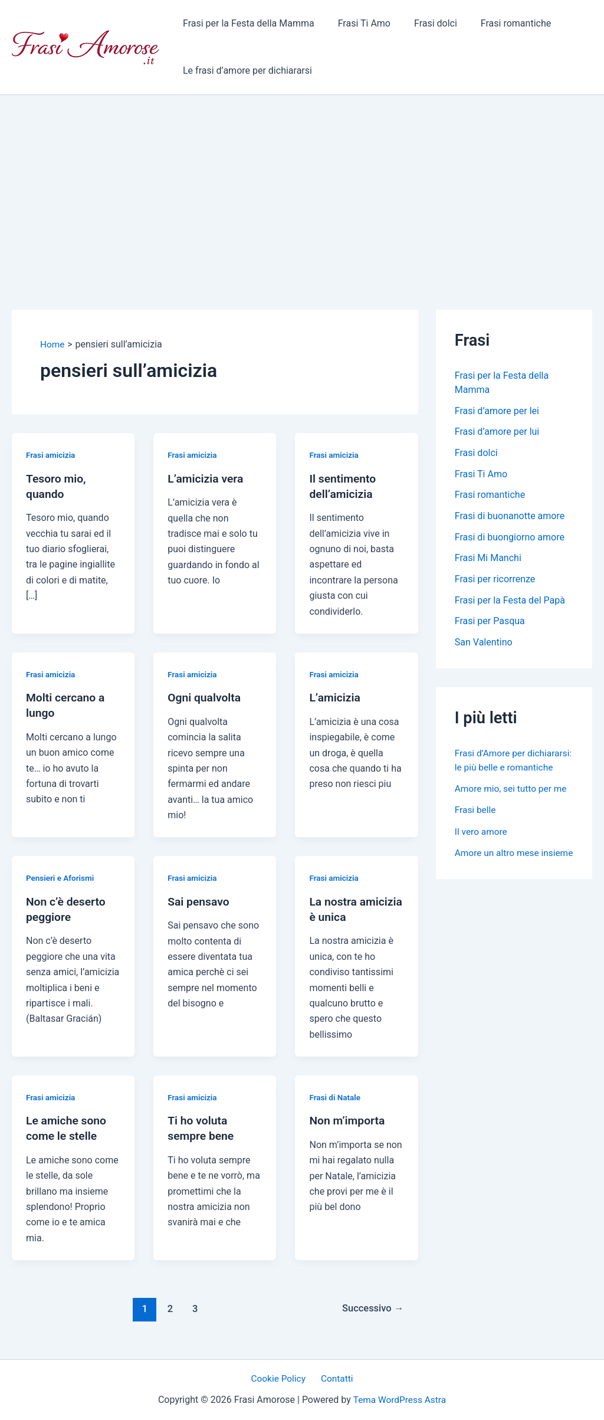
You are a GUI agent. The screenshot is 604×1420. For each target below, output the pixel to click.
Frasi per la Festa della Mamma (246, 23)
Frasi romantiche (499, 23)
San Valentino (484, 644)
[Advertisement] (302, 183)
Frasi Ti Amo (357, 23)
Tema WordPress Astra (400, 1400)
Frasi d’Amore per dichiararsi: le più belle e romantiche (505, 769)
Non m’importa (348, 1120)
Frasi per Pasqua (490, 623)
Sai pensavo (199, 901)
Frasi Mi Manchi (488, 559)
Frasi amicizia (51, 455)
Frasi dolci (423, 23)
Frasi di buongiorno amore (509, 538)
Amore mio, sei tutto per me (513, 805)
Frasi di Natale (335, 1097)
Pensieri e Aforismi (61, 878)
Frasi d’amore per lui (497, 432)
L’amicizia (335, 697)
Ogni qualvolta (206, 697)
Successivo (371, 1308)
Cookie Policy (280, 1379)
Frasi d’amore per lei (497, 411)
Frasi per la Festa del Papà (510, 602)
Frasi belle (476, 826)
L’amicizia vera (207, 478)
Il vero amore (482, 847)
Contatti (335, 1379)
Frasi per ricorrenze (495, 580)
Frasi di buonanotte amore (509, 517)
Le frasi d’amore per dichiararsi (245, 70)
